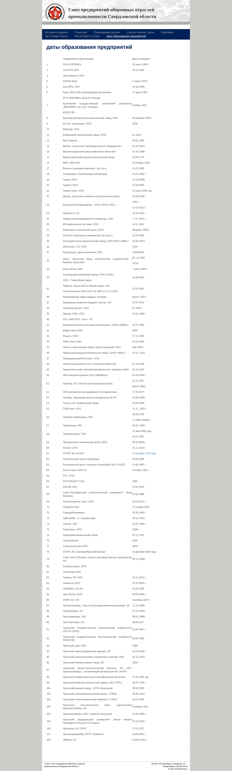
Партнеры (167, 32)
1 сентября (138, 453)
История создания (56, 32)
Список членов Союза (140, 32)
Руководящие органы (107, 32)
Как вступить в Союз (87, 36)
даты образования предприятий (126, 36)
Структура (80, 32)
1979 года (150, 453)
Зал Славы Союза (56, 36)
